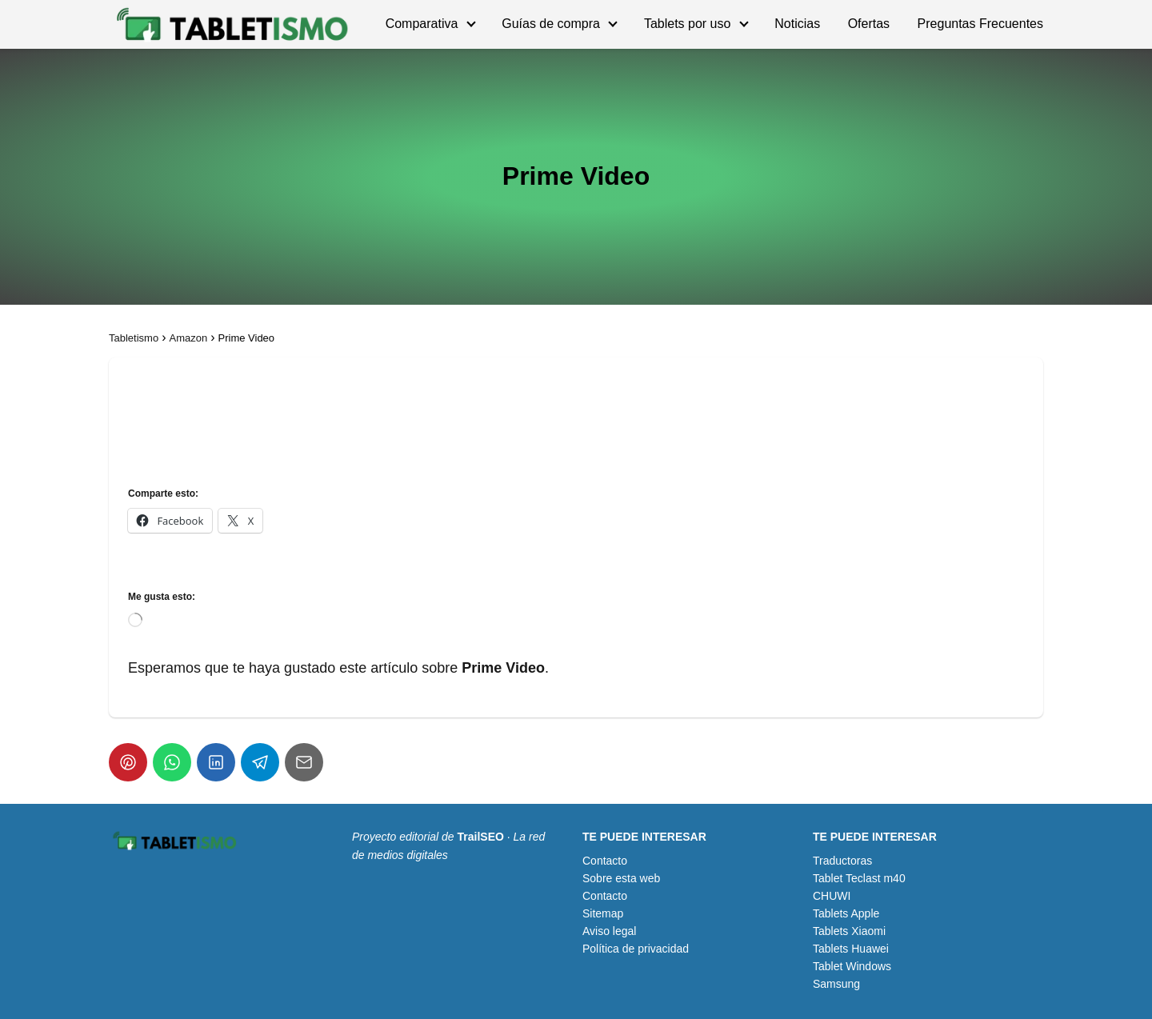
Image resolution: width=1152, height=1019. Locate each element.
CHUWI (831, 895)
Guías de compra (551, 23)
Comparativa (422, 23)
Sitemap (602, 913)
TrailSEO (481, 836)
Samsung (836, 983)
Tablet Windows (852, 966)
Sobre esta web (621, 878)
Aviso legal (609, 931)
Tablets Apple (846, 913)
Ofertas (869, 23)
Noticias (797, 23)
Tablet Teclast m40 (859, 878)
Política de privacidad (635, 948)
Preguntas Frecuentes (980, 23)
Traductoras (842, 860)
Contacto (604, 860)
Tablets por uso (687, 23)
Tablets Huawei (851, 948)
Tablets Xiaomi (849, 931)
